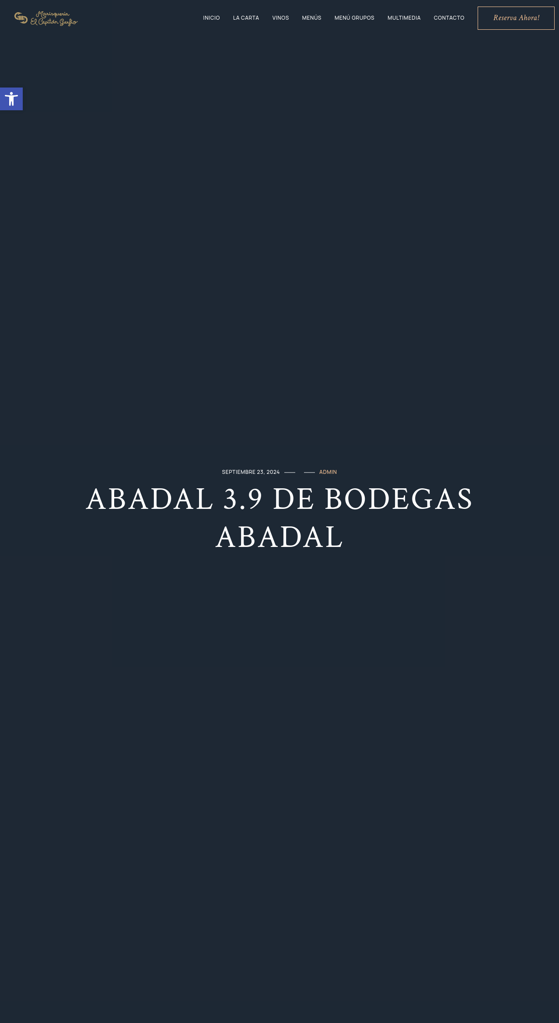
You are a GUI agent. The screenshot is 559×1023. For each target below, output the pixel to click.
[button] (11, 99)
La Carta (246, 17)
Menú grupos (354, 17)
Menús (311, 17)
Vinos (281, 17)
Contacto (449, 17)
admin (328, 472)
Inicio (211, 17)
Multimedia (404, 17)
